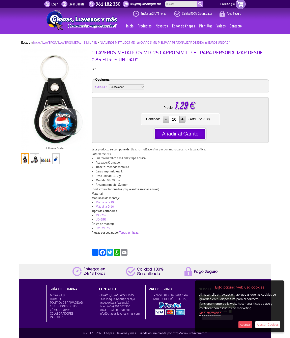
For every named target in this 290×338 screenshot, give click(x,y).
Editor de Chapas (183, 26)
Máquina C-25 (105, 202)
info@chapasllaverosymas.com (119, 313)
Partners (57, 317)
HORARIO (56, 299)
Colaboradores (61, 313)
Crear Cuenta (76, 4)
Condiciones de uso (64, 306)
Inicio (130, 26)
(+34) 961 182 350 (118, 306)
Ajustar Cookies (268, 324)
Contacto (236, 26)
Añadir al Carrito (180, 133)
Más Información (210, 313)
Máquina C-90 (105, 206)
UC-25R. (101, 219)
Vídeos (221, 26)
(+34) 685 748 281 (119, 310)
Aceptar (245, 324)
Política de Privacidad (66, 302)
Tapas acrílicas (128, 232)
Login (54, 4)
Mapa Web (57, 295)
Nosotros (162, 26)
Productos (145, 26)
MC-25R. (101, 215)
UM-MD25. (103, 228)
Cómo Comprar (61, 310)
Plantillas (205, 26)
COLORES (101, 87)
